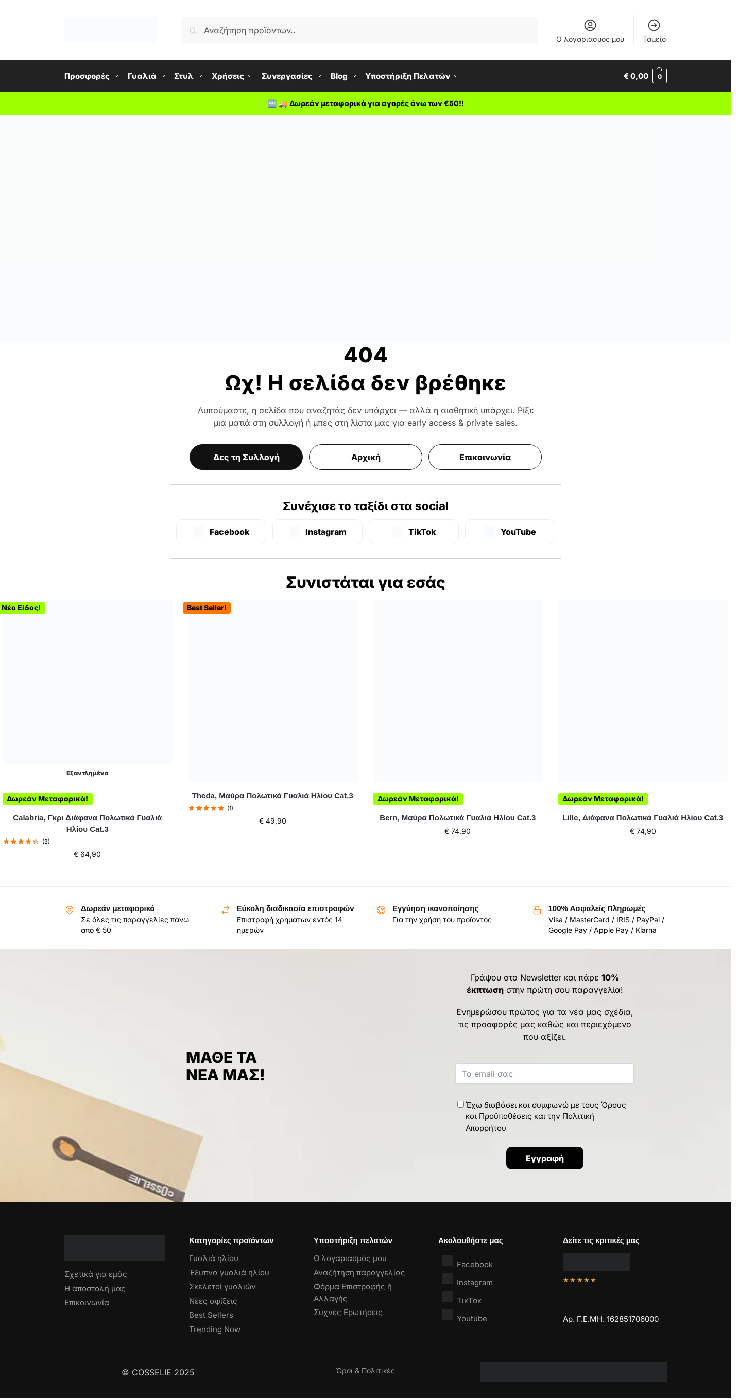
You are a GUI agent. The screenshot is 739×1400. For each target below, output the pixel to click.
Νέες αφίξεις (213, 1301)
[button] (645, 76)
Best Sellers (211, 1315)
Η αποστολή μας (95, 1288)
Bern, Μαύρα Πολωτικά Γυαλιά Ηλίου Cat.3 (458, 817)
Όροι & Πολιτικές (365, 1370)
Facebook (467, 1261)
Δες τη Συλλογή (246, 457)
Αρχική (366, 457)
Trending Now (214, 1329)
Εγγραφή (545, 1158)
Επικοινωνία (485, 457)
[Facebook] (221, 531)
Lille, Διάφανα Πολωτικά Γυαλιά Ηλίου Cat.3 (643, 817)
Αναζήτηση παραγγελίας (359, 1272)
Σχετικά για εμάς (95, 1274)
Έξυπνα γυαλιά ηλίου (229, 1272)
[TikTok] (414, 531)
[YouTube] (510, 531)
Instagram (467, 1279)
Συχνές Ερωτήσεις (348, 1312)
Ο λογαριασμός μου (590, 30)
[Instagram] (317, 531)
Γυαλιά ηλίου (213, 1258)
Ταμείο (654, 30)
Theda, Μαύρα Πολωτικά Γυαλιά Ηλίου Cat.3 (272, 795)
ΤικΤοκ (462, 1297)
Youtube (464, 1315)
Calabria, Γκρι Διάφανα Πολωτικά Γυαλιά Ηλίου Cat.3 (87, 823)
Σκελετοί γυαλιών (222, 1286)
